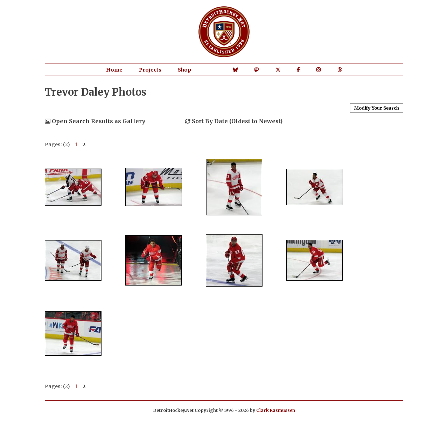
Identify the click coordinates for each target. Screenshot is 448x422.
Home (114, 70)
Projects (150, 70)
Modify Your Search (376, 108)
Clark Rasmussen (275, 410)
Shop (184, 70)
